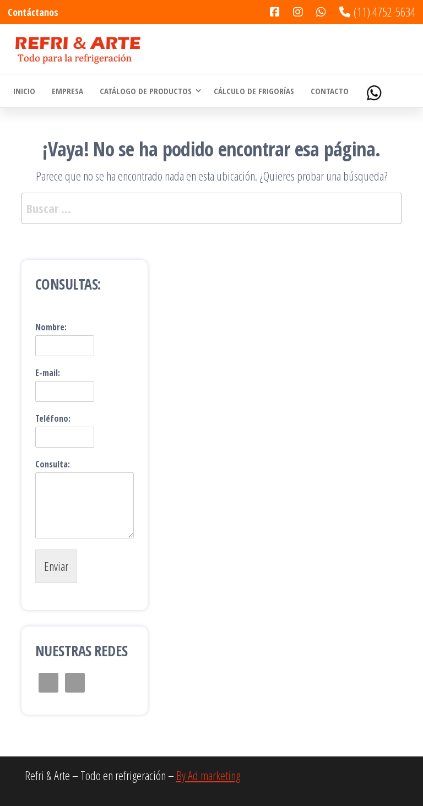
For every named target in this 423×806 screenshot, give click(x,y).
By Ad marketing (208, 775)
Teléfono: (52, 418)
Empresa (67, 90)
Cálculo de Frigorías (254, 90)
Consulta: (52, 464)
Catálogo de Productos (146, 90)
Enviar (56, 566)
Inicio (24, 90)
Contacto (330, 90)
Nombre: (51, 327)
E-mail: (47, 373)
